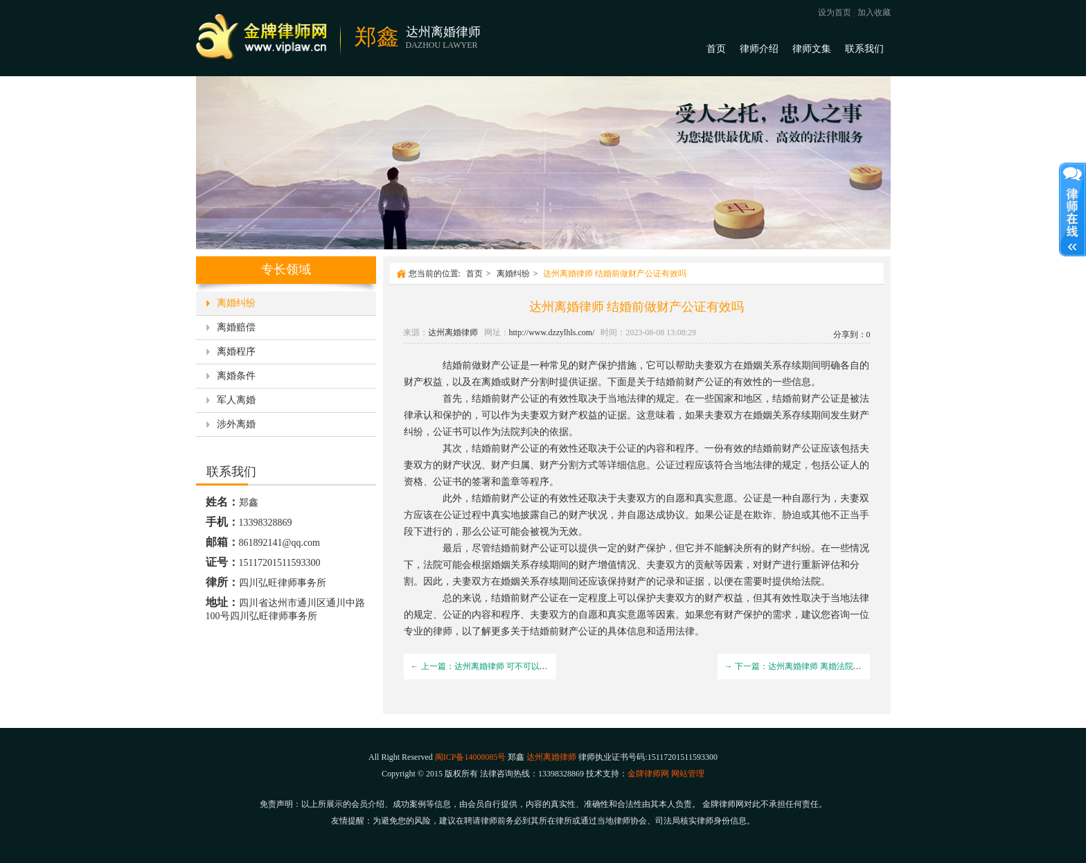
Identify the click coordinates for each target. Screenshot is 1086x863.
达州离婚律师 (453, 332)
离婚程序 (236, 351)
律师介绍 (759, 49)
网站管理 (687, 774)
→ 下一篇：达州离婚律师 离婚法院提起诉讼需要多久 (822, 666)
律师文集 (811, 49)
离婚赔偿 (236, 327)
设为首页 (834, 12)
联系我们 (864, 49)
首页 (716, 49)
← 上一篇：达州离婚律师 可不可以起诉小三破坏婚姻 (508, 666)
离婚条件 (236, 376)
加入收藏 (874, 12)
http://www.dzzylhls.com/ (552, 332)
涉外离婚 (236, 424)
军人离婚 (236, 400)
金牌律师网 (648, 774)
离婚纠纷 (236, 303)
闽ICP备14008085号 (470, 757)
